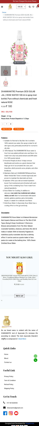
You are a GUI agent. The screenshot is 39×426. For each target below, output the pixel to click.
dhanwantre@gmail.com (13, 408)
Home (4, 12)
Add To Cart (7, 129)
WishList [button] (18, 129)
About (6, 358)
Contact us (8, 362)
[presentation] (1, 300)
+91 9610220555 (10, 403)
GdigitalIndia (29, 423)
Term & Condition (9, 380)
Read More (22, 339)
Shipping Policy (8, 388)
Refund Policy (8, 384)
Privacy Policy (8, 376)
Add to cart (19, 296)
